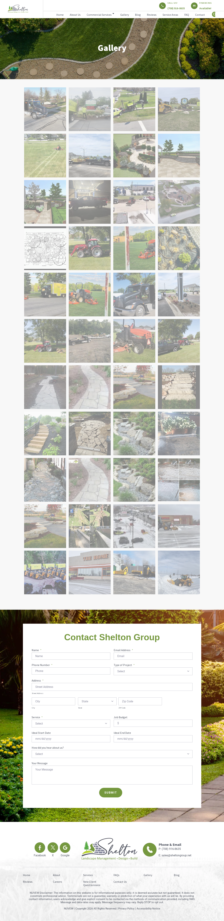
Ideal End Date (122, 732)
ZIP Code (122, 707)
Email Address (123, 650)
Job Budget (120, 717)
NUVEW (68, 907)
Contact (200, 14)
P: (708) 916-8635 (170, 848)
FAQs (116, 874)
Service (37, 717)
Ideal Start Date (41, 732)
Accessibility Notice (148, 907)
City (33, 707)
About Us (75, 14)
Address (38, 680)
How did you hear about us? (48, 747)
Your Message (40, 762)
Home (60, 14)
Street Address (38, 693)
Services (88, 874)
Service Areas (170, 14)
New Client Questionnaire (91, 882)
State (80, 707)
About (56, 874)
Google (65, 854)
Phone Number (42, 665)
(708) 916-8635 (176, 8)
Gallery (124, 14)
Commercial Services (99, 14)
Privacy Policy (126, 907)
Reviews (152, 14)
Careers (57, 880)
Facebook (40, 854)
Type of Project (124, 665)
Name (36, 650)
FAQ (186, 14)
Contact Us (120, 880)
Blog (138, 14)
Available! (205, 8)
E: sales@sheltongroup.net (175, 854)
